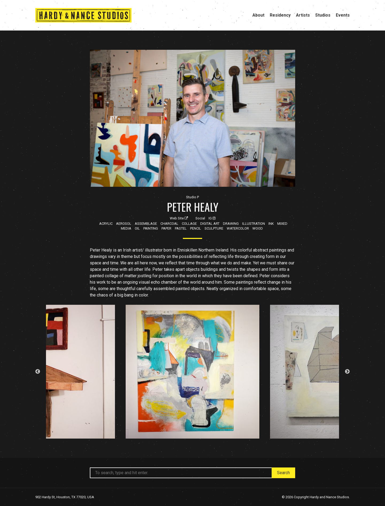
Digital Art (210, 224)
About (258, 15)
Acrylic (106, 224)
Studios (322, 15)
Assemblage (146, 224)
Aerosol (123, 224)
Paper (166, 228)
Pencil (195, 228)
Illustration (253, 224)
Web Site (179, 218)
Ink (271, 224)
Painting (150, 228)
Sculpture (214, 228)
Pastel (181, 228)
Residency (280, 15)
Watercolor (238, 228)
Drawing (231, 224)
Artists (303, 15)
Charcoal (169, 224)
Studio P (192, 197)
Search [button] (283, 472)
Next (347, 371)
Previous (37, 371)
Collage (189, 224)
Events (343, 15)
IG (212, 218)
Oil (137, 228)
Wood (257, 228)
